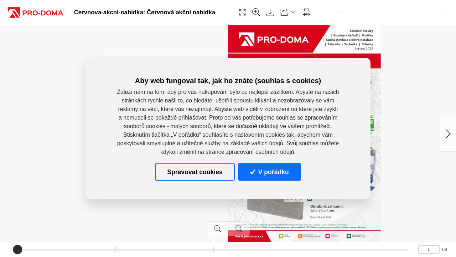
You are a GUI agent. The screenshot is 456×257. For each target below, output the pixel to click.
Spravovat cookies (194, 171)
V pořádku (269, 171)
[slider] (17, 249)
